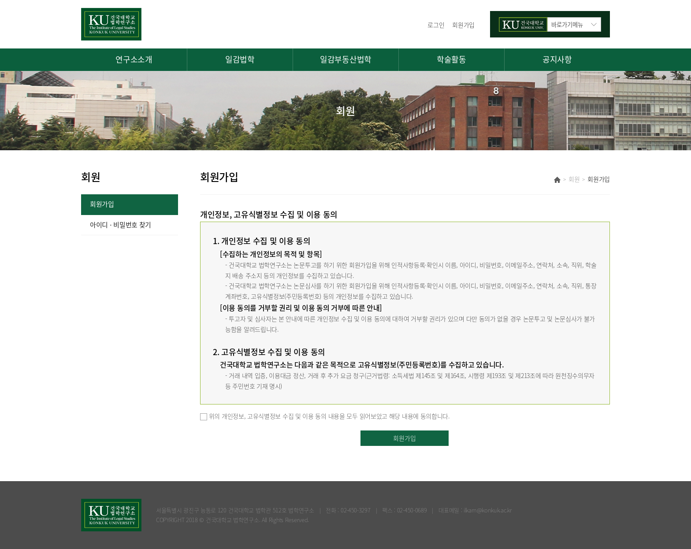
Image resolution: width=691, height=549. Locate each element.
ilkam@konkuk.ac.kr (488, 510)
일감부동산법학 (346, 59)
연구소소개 (133, 59)
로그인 (435, 24)
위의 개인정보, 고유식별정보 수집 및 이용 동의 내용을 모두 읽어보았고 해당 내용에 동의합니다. (325, 416)
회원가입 (463, 24)
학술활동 (451, 59)
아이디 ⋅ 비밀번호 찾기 (120, 225)
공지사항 (557, 59)
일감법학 (240, 59)
